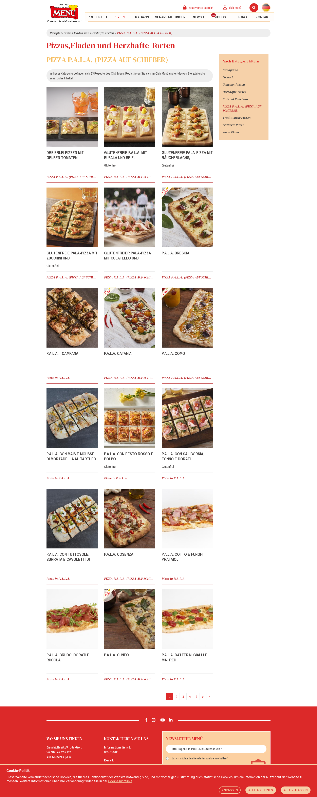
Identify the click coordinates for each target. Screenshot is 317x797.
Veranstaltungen (170, 16)
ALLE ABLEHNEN (260, 790)
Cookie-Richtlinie (120, 781)
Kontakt (263, 16)
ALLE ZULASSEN (296, 790)
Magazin (142, 16)
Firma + (241, 16)
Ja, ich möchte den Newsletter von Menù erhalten (199, 758)
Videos (218, 16)
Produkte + (97, 16)
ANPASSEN (230, 790)
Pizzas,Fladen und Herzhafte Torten (88, 33)
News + (198, 16)
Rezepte (120, 16)
